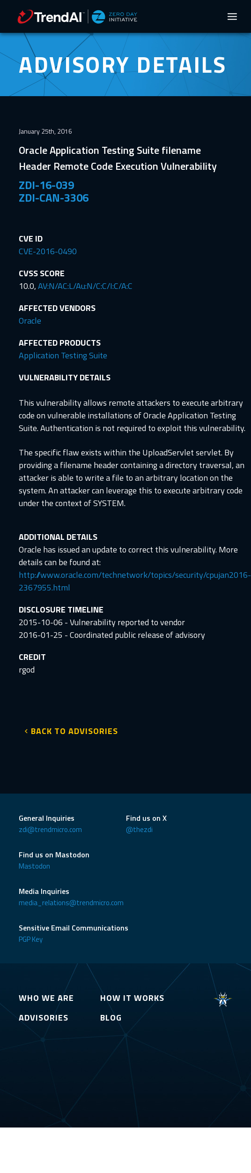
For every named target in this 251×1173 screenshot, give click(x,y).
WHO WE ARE (46, 997)
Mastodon (34, 866)
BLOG (111, 1017)
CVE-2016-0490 (48, 251)
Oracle (30, 320)
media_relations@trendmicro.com (71, 902)
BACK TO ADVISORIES (74, 731)
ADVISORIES (43, 1017)
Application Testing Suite (63, 355)
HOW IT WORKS (132, 997)
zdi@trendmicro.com (50, 829)
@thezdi (139, 829)
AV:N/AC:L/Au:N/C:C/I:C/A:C (85, 286)
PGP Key (31, 939)
